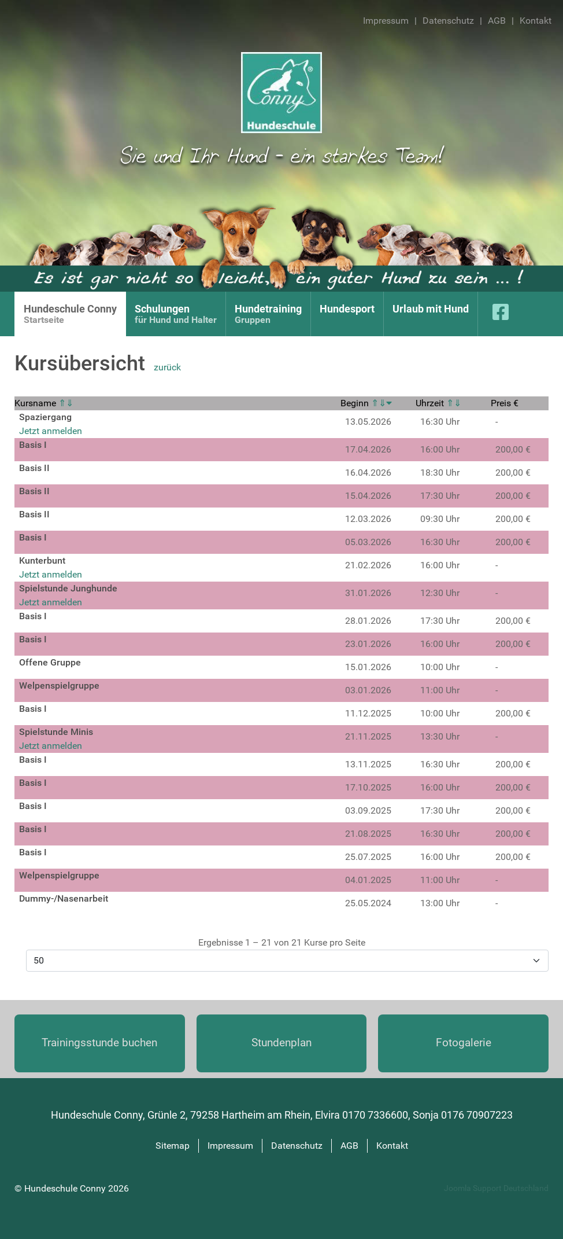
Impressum (386, 20)
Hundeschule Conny (66, 1188)
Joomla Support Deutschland (496, 1188)
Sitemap (172, 1145)
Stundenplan (281, 1042)
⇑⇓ (65, 403)
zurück (167, 367)
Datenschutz (448, 20)
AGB (497, 20)
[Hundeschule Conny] (281, 91)
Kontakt (535, 20)
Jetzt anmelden (50, 430)
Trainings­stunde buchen (99, 1042)
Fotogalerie (463, 1042)
